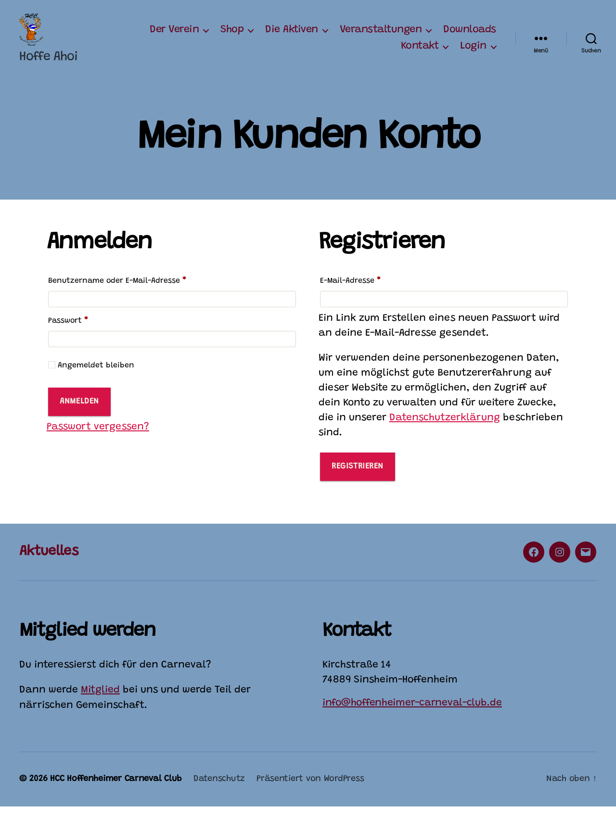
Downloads (469, 35)
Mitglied (100, 702)
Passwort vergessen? (98, 438)
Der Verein (174, 35)
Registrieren (358, 478)
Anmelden (79, 413)
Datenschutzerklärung (444, 430)
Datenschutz (219, 790)
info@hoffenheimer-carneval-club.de (412, 714)
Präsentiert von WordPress (310, 790)
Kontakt (420, 52)
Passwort (89, 330)
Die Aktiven (291, 35)
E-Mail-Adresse (371, 290)
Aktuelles (48, 563)
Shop (232, 35)
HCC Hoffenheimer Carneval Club (116, 790)
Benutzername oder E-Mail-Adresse (138, 290)
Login (473, 52)
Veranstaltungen (381, 35)
